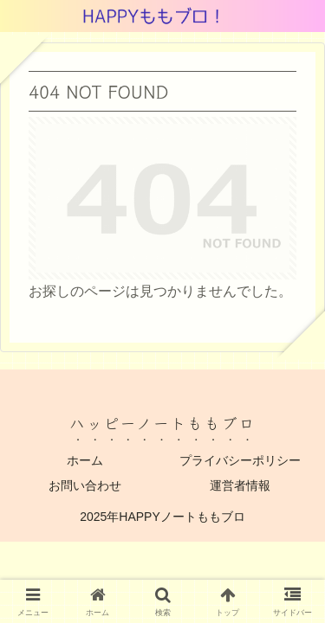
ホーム (85, 460)
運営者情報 (240, 485)
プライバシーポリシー (240, 460)
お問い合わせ (85, 485)
